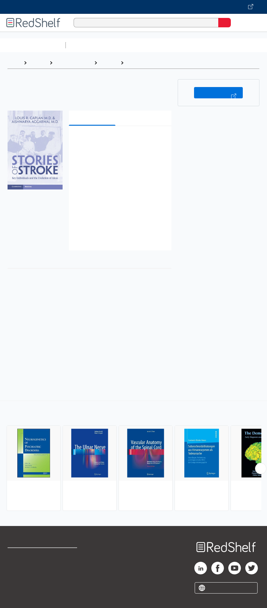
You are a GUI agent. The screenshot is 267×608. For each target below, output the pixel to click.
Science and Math (123, 45)
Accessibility (68, 583)
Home (14, 63)
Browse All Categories (32, 45)
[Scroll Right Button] (260, 468)
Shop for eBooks (26, 555)
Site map (17, 597)
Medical (109, 63)
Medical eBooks (73, 63)
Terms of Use (69, 555)
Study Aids (85, 45)
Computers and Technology (179, 45)
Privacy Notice (24, 583)
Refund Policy (69, 569)
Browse (38, 63)
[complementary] (133, 456)
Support (16, 569)
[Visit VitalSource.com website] (133, 7)
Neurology (138, 63)
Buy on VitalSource (218, 92)
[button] (119, 140)
